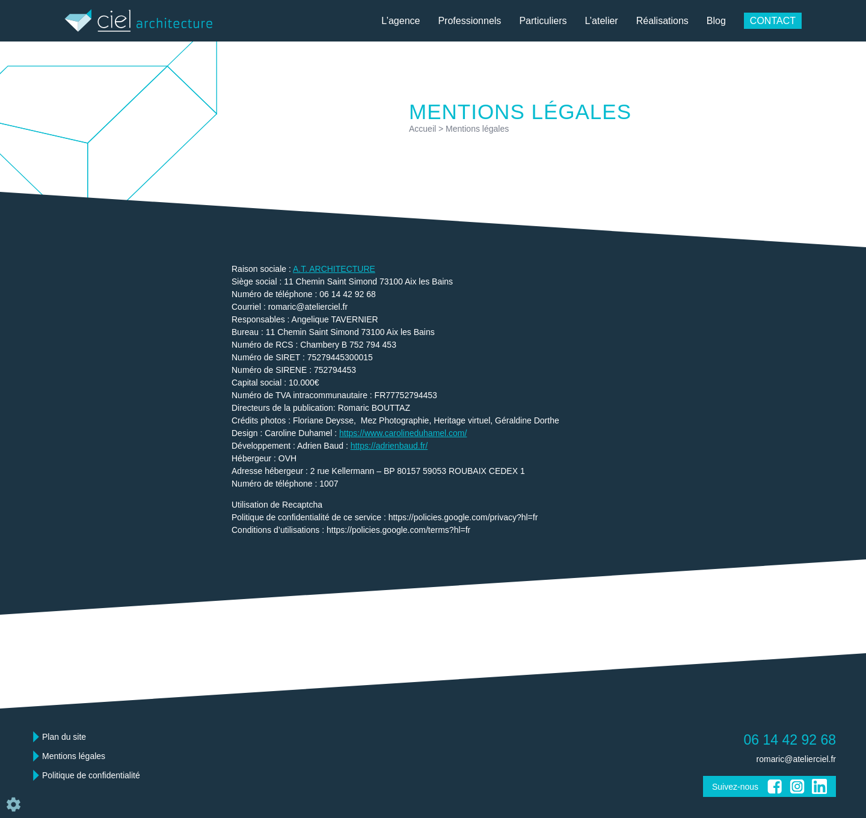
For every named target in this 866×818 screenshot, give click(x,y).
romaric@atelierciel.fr (796, 759)
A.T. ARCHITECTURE (334, 269)
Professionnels (469, 21)
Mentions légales (73, 756)
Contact (773, 21)
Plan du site (64, 737)
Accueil (422, 129)
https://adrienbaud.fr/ (389, 446)
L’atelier (601, 21)
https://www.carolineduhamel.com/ (403, 433)
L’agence (400, 21)
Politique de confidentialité (91, 775)
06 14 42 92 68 (790, 740)
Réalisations (662, 21)
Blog (716, 21)
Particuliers (543, 21)
